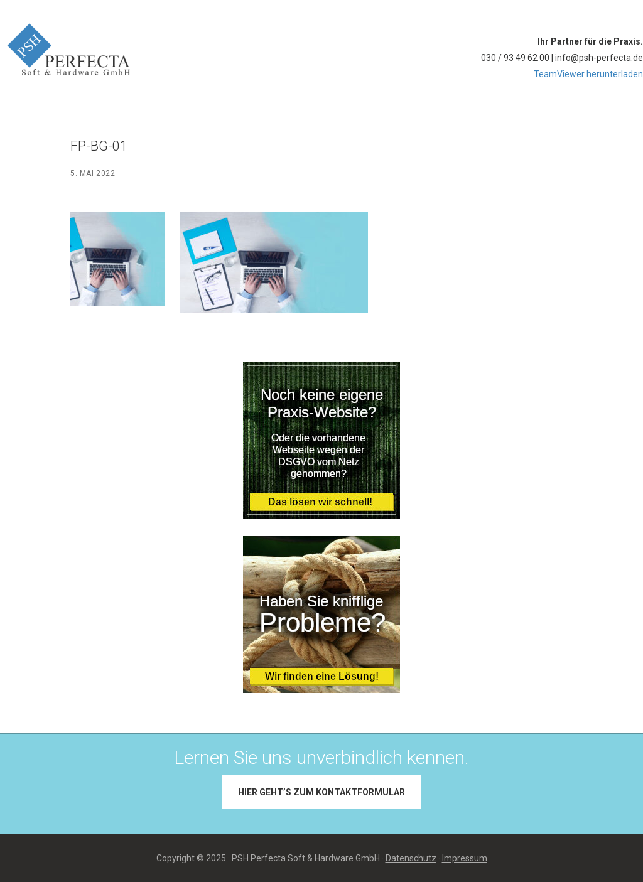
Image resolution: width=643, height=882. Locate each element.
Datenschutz (411, 858)
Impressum (464, 858)
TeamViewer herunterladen (588, 74)
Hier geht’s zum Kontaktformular (321, 792)
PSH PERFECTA (109, 14)
